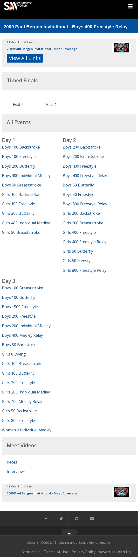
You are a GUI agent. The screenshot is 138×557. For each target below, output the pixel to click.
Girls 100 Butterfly (18, 373)
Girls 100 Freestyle (18, 204)
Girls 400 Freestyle (79, 232)
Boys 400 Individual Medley (26, 175)
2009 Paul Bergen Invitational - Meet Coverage (42, 49)
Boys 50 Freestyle (78, 194)
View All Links (25, 58)
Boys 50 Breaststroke (21, 185)
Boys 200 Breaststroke (83, 156)
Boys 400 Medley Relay (22, 335)
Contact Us (31, 552)
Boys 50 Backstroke (20, 344)
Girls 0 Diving (14, 354)
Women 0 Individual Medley (26, 430)
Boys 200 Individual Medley (26, 325)
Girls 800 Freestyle (18, 420)
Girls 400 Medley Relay (22, 401)
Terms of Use (56, 552)
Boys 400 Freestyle (80, 166)
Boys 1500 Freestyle (20, 306)
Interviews (16, 471)
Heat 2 (51, 104)
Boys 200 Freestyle (19, 316)
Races (12, 462)
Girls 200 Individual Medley (26, 392)
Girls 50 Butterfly (78, 251)
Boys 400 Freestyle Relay (85, 175)
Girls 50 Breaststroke (21, 232)
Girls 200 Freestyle (18, 382)
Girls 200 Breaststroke (83, 223)
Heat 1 (18, 104)
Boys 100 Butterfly (18, 297)
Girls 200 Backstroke (81, 213)
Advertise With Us (115, 552)
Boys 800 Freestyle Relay (85, 204)
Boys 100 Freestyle (19, 156)
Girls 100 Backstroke (20, 194)
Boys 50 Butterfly (78, 185)
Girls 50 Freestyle (78, 260)
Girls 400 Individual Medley (26, 223)
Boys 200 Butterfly (18, 166)
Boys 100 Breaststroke (22, 288)
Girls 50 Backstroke (19, 411)
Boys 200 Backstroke (82, 147)
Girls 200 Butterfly (18, 213)
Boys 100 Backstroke (21, 147)
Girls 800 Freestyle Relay (84, 270)
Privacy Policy (83, 552)
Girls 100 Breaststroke (22, 363)
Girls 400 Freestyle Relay (84, 241)
